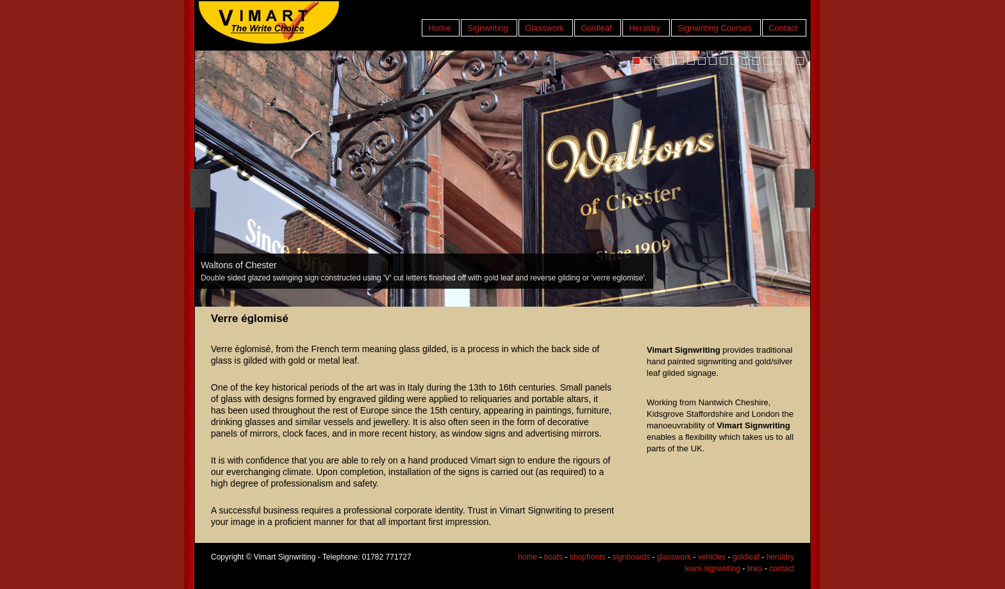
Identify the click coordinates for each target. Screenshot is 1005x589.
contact (781, 568)
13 (767, 61)
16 (800, 61)
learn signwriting (712, 568)
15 (789, 61)
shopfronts (588, 557)
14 (778, 61)
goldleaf (746, 557)
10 (734, 61)
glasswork (674, 557)
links (755, 568)
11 (745, 61)
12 (756, 61)
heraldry (780, 557)
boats (553, 557)
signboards (631, 557)
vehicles (712, 557)
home (527, 557)
